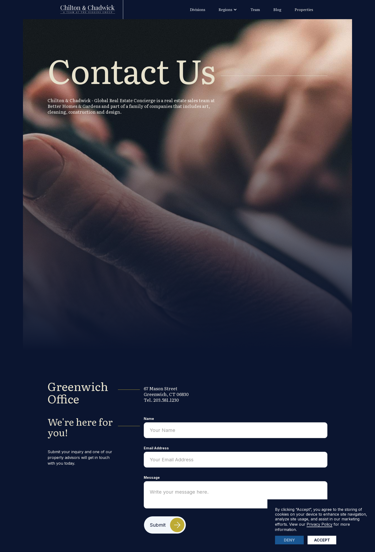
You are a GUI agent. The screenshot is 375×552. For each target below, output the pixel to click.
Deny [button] (289, 540)
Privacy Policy (319, 524)
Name (149, 419)
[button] (228, 9)
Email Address (156, 448)
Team (255, 9)
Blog (277, 9)
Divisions (197, 9)
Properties (304, 9)
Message (152, 477)
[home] (90, 9)
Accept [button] (322, 540)
